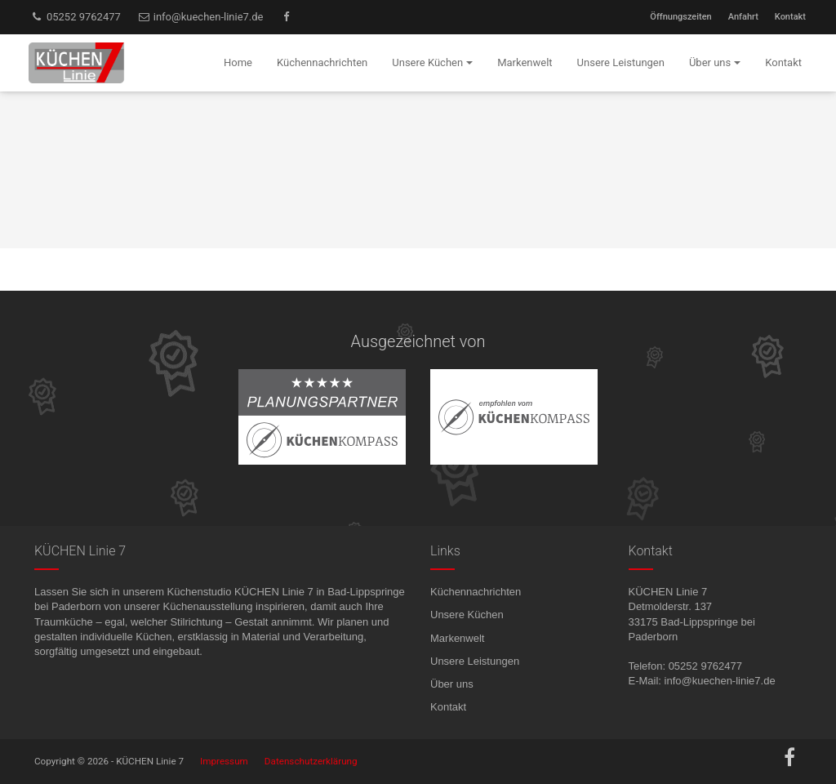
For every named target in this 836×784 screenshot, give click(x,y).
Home (238, 62)
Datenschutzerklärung (311, 761)
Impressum (224, 761)
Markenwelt (457, 638)
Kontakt (790, 16)
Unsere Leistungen (474, 661)
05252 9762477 (75, 17)
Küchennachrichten (475, 592)
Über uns (452, 684)
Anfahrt (743, 16)
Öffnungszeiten (680, 16)
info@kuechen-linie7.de (200, 17)
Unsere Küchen (467, 614)
